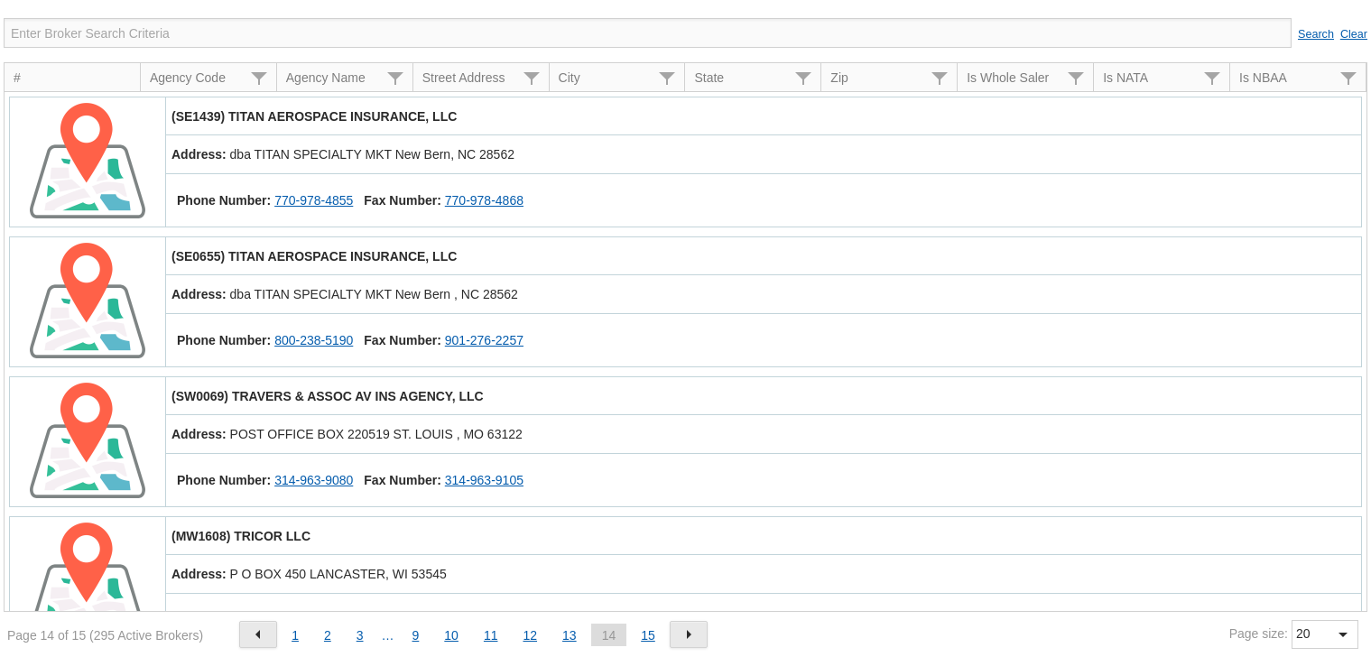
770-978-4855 (313, 200)
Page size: (1258, 633)
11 (491, 635)
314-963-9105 (484, 480)
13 (569, 635)
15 (648, 635)
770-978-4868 (484, 200)
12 (530, 635)
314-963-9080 (313, 480)
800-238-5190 (313, 340)
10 (451, 635)
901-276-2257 (484, 340)
